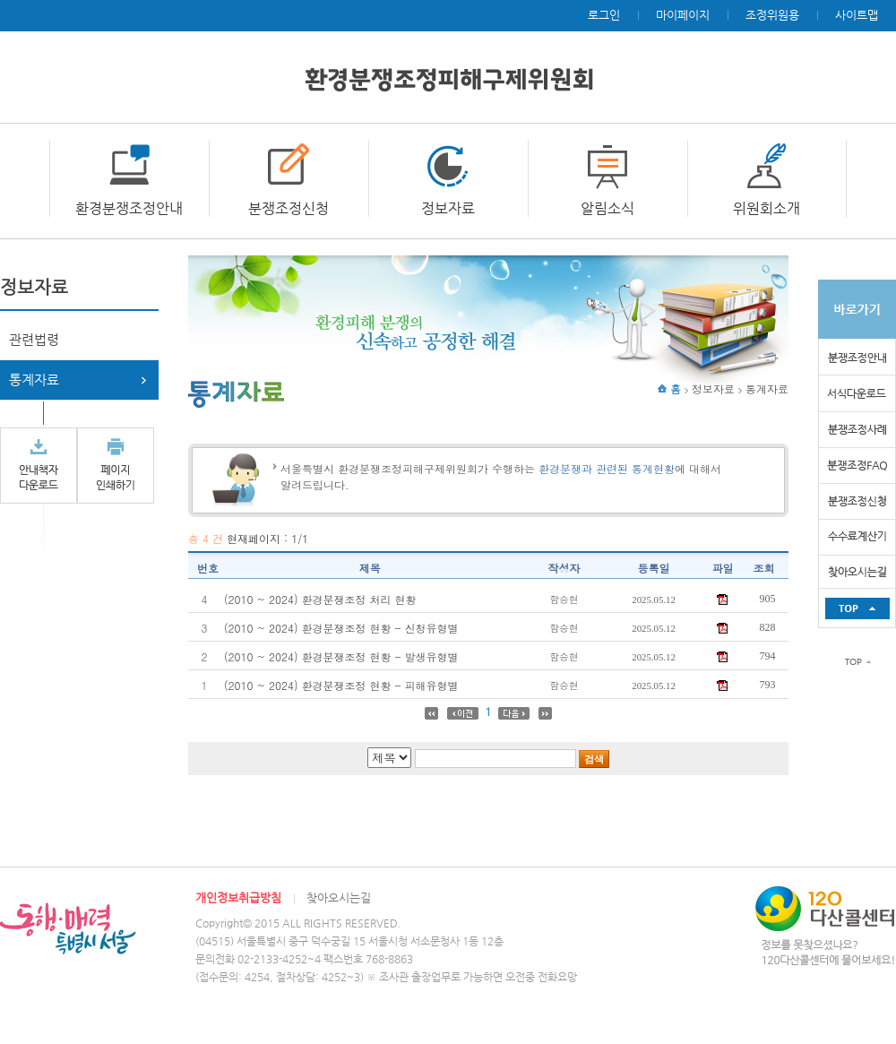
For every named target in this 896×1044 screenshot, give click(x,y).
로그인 (604, 15)
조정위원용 (772, 15)
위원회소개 (766, 208)
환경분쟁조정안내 (129, 208)
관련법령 (34, 339)
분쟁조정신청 (288, 208)
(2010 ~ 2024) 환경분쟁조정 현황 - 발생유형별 (341, 656)
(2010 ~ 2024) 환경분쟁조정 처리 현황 (320, 599)
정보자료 (448, 208)
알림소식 (607, 208)
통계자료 (34, 379)
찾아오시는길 (338, 897)
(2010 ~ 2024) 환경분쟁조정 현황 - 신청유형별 (341, 627)
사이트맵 (856, 15)
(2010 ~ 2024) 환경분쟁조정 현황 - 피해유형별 (341, 685)
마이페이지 (683, 15)
